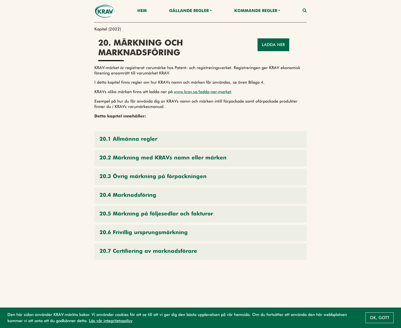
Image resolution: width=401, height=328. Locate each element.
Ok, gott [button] (379, 317)
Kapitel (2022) (107, 29)
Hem (142, 11)
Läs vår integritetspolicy (110, 320)
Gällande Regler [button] (189, 11)
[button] (200, 139)
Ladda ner (273, 44)
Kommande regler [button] (255, 11)
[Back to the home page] (104, 11)
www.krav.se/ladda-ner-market (202, 91)
